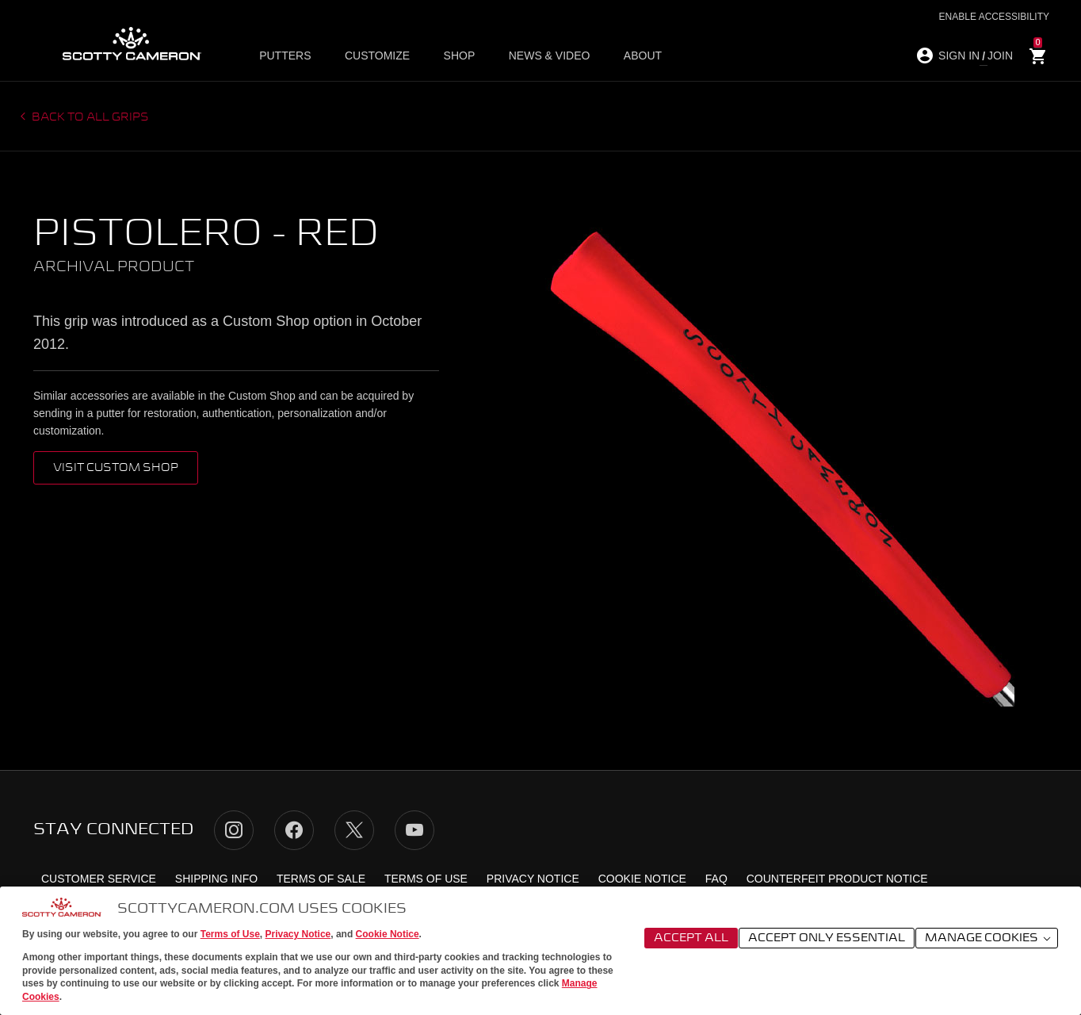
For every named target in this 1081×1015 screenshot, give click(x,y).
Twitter (354, 830)
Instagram (234, 830)
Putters (286, 56)
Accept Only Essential (826, 938)
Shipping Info (216, 878)
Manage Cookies (989, 939)
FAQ (716, 878)
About (636, 56)
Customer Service (98, 878)
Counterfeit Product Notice (837, 878)
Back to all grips (89, 117)
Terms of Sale (321, 878)
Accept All (691, 938)
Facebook (294, 830)
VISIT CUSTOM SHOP (115, 467)
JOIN (1000, 55)
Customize (377, 56)
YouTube (414, 830)
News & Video (545, 56)
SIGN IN (959, 55)
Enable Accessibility (994, 16)
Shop (457, 56)
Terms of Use (230, 934)
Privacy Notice (298, 934)
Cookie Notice (387, 934)
